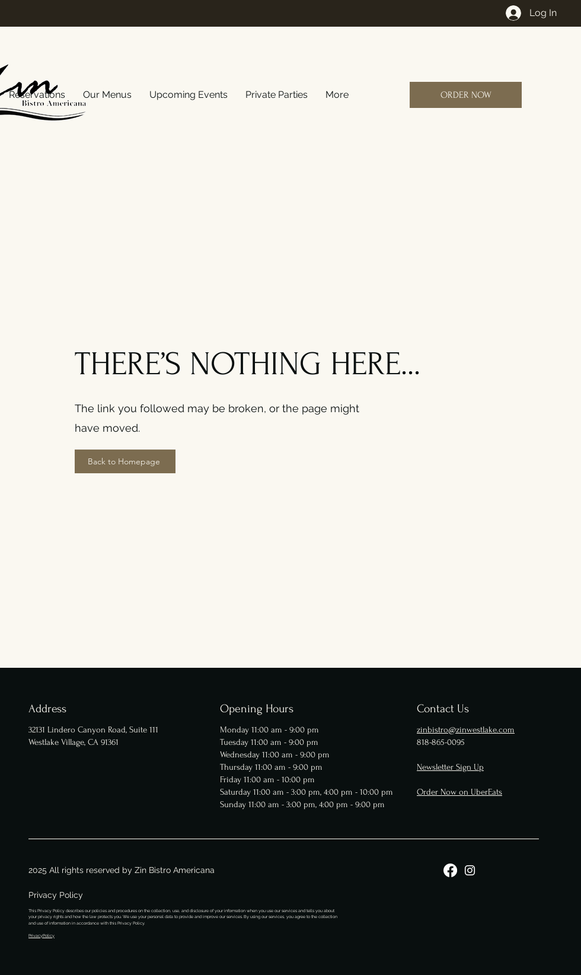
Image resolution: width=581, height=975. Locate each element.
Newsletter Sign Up (450, 767)
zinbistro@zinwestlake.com (466, 730)
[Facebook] (450, 870)
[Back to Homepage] (125, 461)
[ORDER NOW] (466, 95)
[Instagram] (470, 870)
